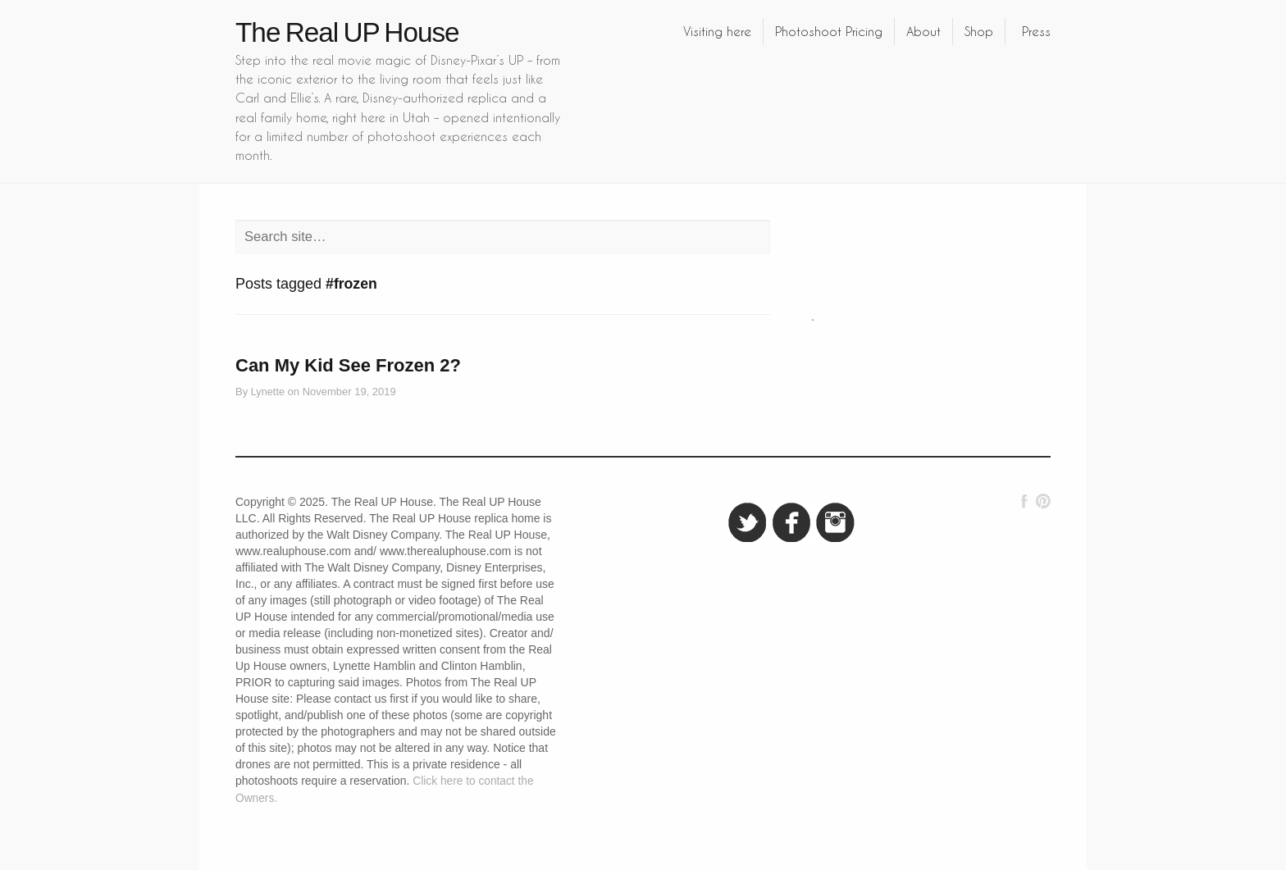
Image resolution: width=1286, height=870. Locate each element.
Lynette (268, 391)
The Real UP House (347, 32)
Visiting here (717, 31)
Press (1036, 31)
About (923, 31)
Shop (978, 31)
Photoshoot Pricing (828, 31)
